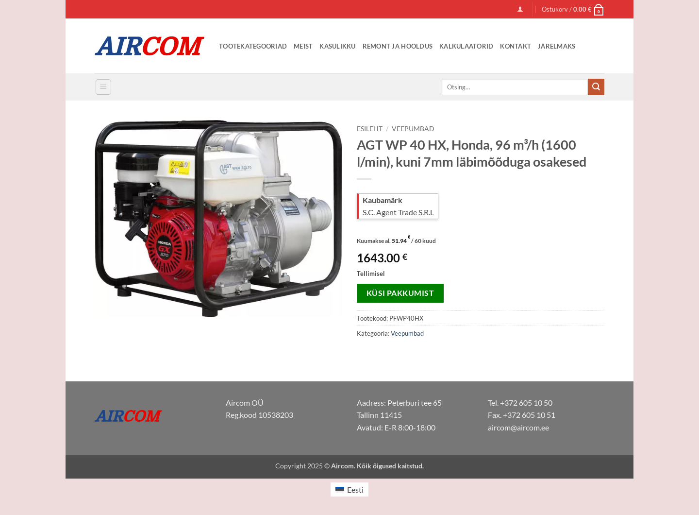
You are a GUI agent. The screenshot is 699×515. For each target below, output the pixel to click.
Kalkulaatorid (466, 46)
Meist (303, 46)
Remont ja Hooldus (398, 46)
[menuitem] (349, 489)
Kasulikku (337, 46)
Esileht (370, 129)
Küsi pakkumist (400, 293)
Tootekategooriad (253, 46)
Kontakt (515, 46)
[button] (520, 9)
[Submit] (596, 87)
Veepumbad (413, 129)
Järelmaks (556, 46)
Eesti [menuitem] (355, 489)
